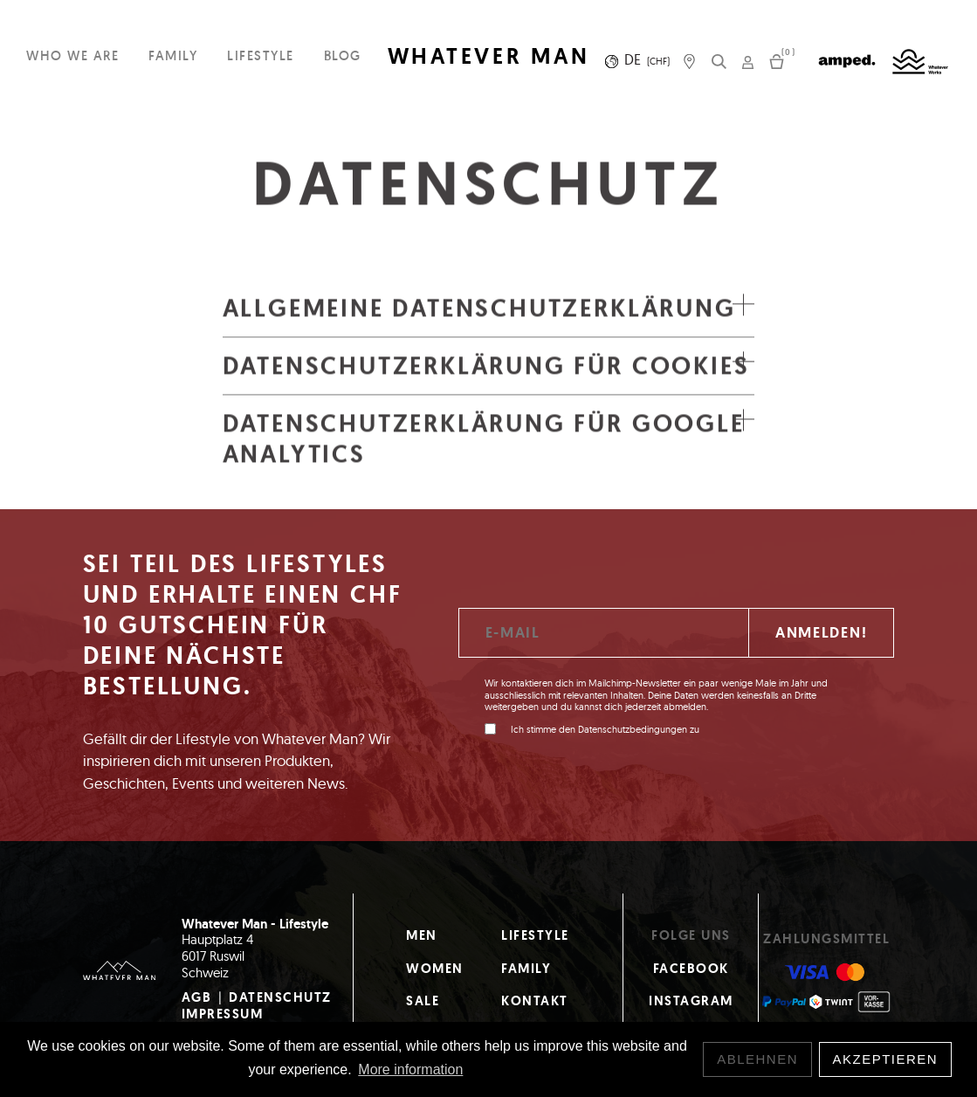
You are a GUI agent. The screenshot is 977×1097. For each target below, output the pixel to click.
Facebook (691, 968)
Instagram (691, 1001)
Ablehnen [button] (757, 1059)
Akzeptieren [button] (886, 1059)
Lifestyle (260, 55)
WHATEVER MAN (489, 56)
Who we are (72, 55)
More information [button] (410, 1069)
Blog (342, 55)
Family (172, 55)
